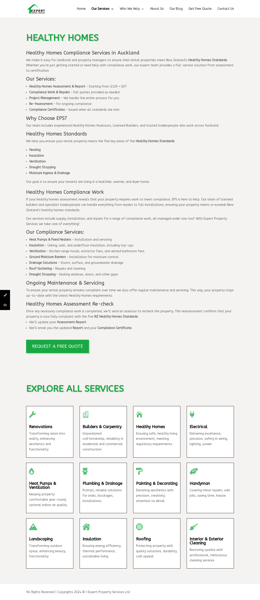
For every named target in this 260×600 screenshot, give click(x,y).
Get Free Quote (200, 9)
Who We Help (130, 9)
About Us (157, 9)
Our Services (100, 9)
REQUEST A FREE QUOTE (57, 346)
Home (81, 9)
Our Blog (176, 9)
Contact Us (225, 9)
